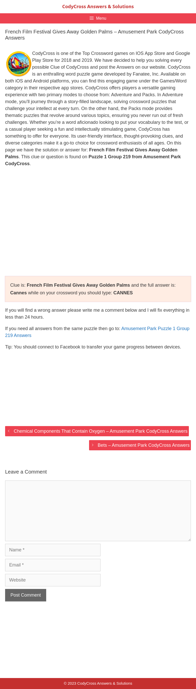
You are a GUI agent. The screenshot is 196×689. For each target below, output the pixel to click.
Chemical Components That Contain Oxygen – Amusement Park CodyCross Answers (101, 431)
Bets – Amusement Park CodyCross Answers (144, 445)
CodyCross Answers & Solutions (98, 6)
